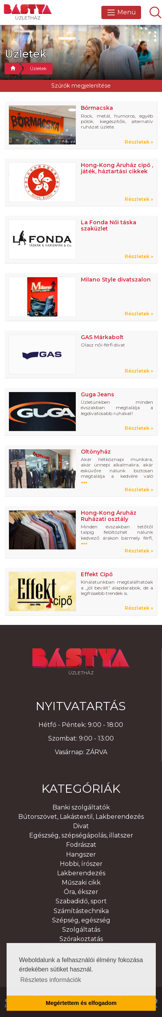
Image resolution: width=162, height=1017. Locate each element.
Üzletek (38, 68)
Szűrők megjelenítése (81, 85)
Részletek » (139, 142)
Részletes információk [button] (50, 980)
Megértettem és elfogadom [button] (81, 1003)
